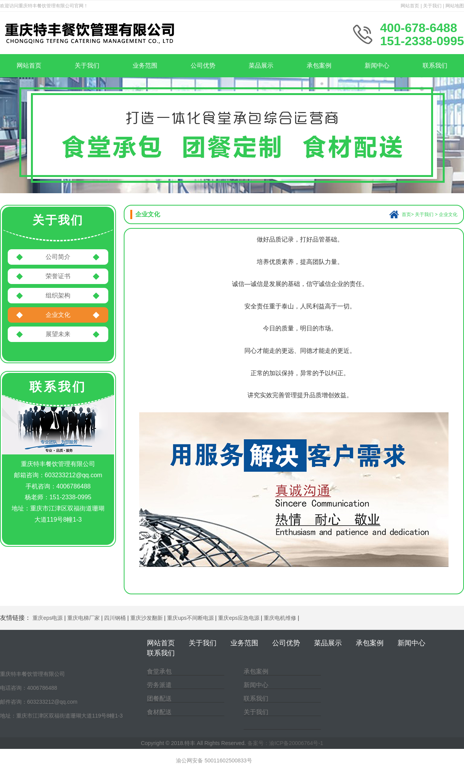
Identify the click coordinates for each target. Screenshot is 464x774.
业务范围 (145, 65)
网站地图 (454, 6)
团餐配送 (159, 698)
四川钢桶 (115, 618)
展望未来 (58, 334)
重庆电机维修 (280, 618)
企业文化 (58, 314)
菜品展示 (261, 65)
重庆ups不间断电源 (190, 618)
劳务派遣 (159, 685)
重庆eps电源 (47, 618)
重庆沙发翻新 (146, 618)
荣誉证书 (58, 276)
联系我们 (435, 65)
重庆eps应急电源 (238, 618)
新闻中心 (377, 65)
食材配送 (159, 712)
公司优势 (203, 65)
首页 (406, 214)
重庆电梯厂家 (83, 618)
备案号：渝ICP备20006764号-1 (285, 743)
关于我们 (432, 6)
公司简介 (58, 256)
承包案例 (319, 65)
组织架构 (58, 295)
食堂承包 (159, 671)
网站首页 (410, 6)
